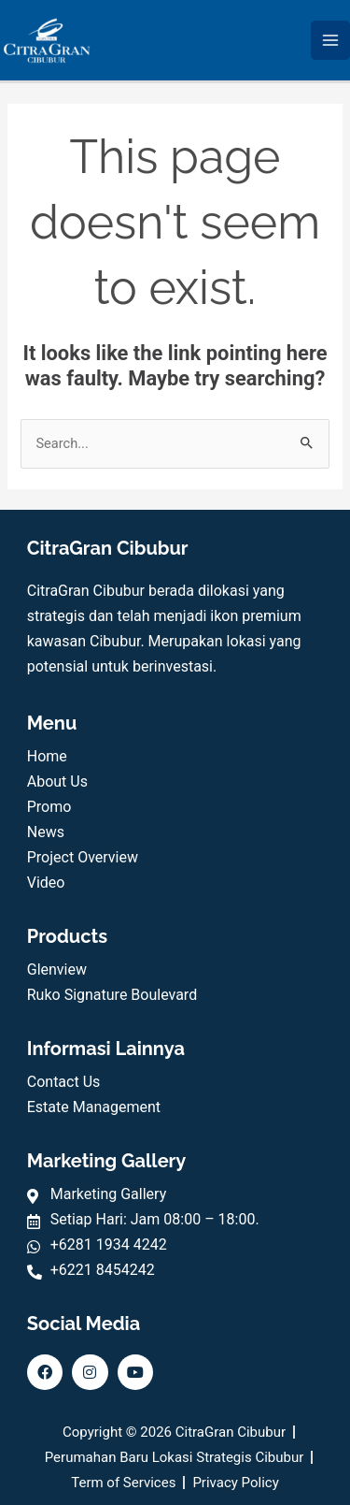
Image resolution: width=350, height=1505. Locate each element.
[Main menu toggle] (330, 40)
